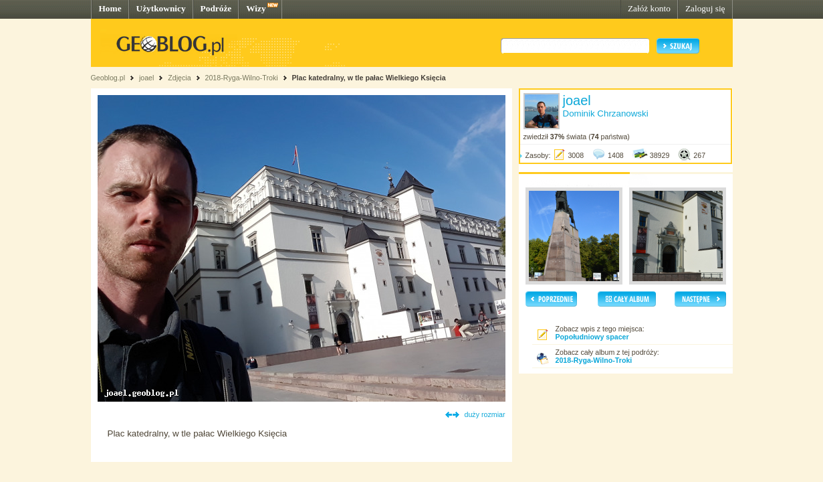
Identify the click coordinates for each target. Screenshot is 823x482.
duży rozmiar (485, 414)
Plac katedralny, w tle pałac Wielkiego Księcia (368, 78)
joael (146, 78)
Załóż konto (649, 8)
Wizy (255, 8)
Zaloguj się (705, 8)
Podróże (216, 8)
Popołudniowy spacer (592, 337)
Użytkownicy (161, 8)
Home (110, 8)
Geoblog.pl (108, 78)
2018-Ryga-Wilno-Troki (241, 78)
